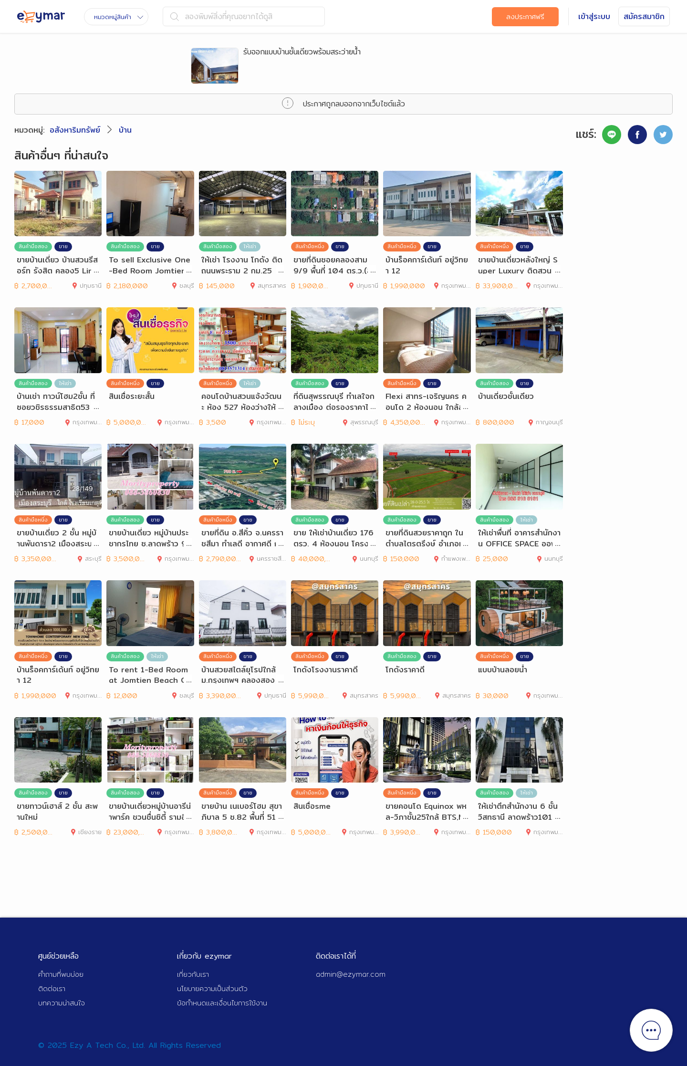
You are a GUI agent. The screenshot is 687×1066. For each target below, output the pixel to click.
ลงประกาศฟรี (525, 16)
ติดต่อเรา (51, 988)
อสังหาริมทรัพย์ (75, 130)
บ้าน (125, 130)
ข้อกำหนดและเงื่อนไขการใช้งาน (222, 1002)
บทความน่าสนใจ (61, 1002)
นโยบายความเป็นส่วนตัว (212, 988)
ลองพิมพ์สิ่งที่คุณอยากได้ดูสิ (221, 16)
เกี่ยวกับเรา (193, 974)
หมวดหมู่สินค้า (118, 16)
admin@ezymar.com (350, 974)
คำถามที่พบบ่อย (60, 974)
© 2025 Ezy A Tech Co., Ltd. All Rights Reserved (129, 1045)
